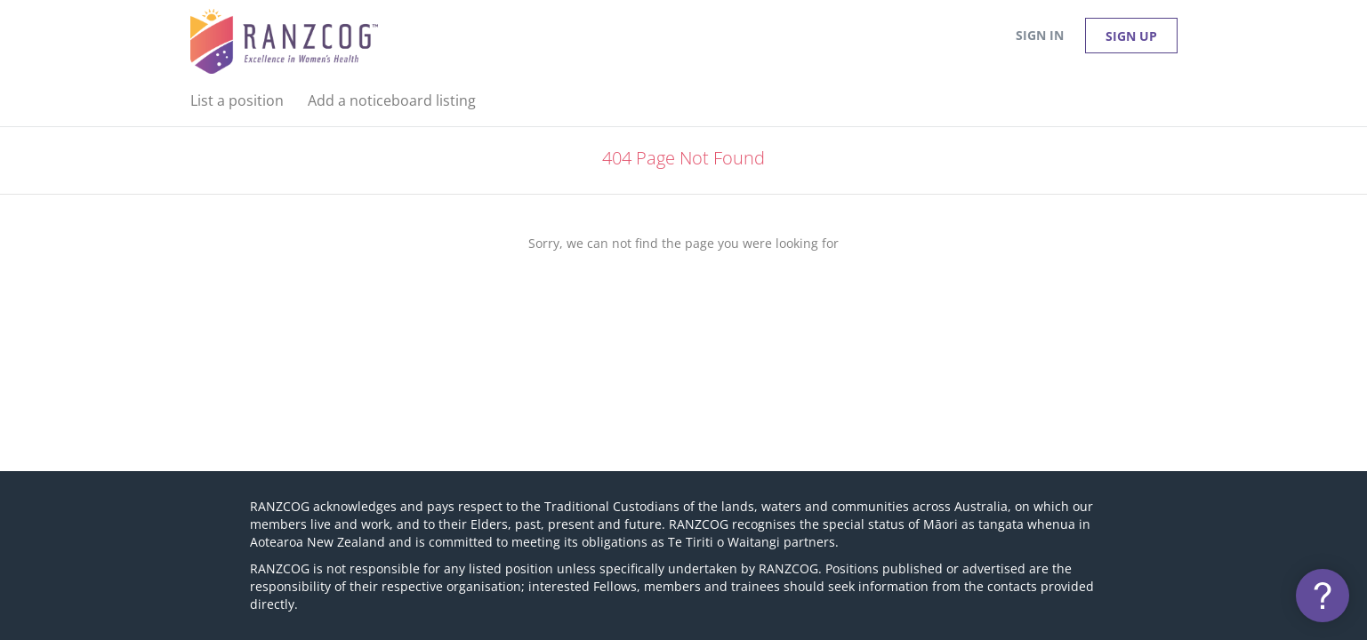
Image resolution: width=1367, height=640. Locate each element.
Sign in (1040, 35)
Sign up (1131, 36)
